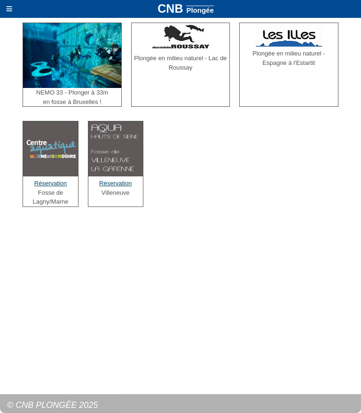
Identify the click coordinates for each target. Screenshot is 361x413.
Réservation (50, 183)
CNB (185, 8)
